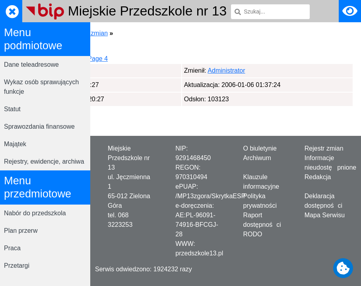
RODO (252, 234)
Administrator (137, 70)
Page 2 (134, 58)
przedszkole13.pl (199, 253)
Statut (12, 109)
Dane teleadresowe (31, 64)
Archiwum (257, 158)
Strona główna (118, 33)
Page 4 (186, 58)
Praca (12, 248)
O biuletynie (260, 148)
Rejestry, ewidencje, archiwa (44, 161)
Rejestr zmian (324, 148)
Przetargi (16, 265)
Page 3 (160, 58)
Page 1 (108, 58)
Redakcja (318, 177)
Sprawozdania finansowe (39, 126)
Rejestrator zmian (171, 33)
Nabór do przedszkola (35, 213)
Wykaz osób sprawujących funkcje (41, 87)
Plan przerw (20, 230)
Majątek (15, 144)
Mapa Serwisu (325, 215)
